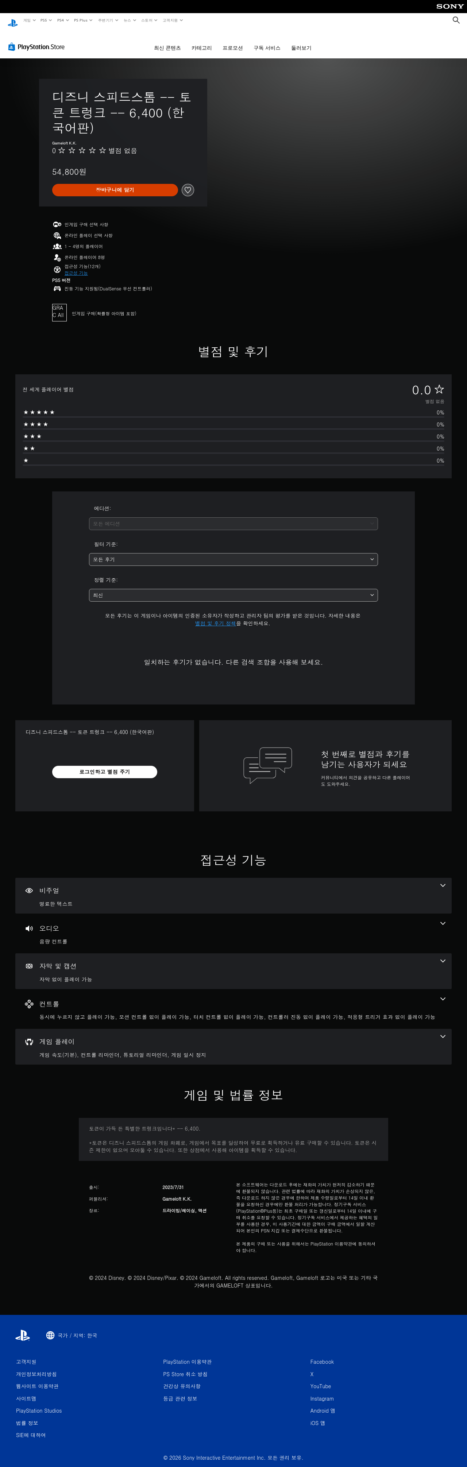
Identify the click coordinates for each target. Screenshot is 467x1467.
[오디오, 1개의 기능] (233, 927)
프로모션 (233, 41)
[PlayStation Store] (38, 40)
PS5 (43, 20)
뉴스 (127, 20)
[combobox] (233, 516)
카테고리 (202, 41)
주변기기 (105, 20)
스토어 (147, 20)
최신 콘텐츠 (167, 41)
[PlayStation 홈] (13, 20)
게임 (27, 20)
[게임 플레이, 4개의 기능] (233, 1040)
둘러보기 (301, 41)
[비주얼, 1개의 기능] (233, 889)
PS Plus (81, 20)
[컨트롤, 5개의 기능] (233, 1002)
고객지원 (170, 20)
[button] (76, 266)
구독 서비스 (267, 41)
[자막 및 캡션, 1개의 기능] (233, 964)
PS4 (60, 20)
